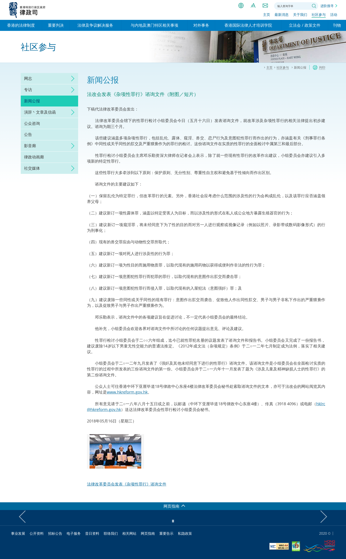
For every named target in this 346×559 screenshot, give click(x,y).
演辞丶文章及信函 (40, 112)
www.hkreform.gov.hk (127, 392)
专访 (28, 89)
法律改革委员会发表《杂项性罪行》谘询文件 (126, 484)
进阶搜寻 (327, 6)
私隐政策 (185, 533)
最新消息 (282, 14)
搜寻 (314, 6)
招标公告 (55, 533)
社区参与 (319, 14)
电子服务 (74, 533)
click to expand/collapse (71, 78)
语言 (241, 5)
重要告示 (166, 533)
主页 (266, 14)
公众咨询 (32, 123)
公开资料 (37, 533)
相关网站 (129, 533)
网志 (28, 78)
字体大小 (253, 5)
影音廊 (30, 145)
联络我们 (265, 5)
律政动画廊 (34, 156)
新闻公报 (32, 100)
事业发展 (18, 533)
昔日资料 (92, 533)
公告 (28, 134)
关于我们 (300, 14)
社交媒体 (32, 168)
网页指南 (148, 533)
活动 (333, 14)
